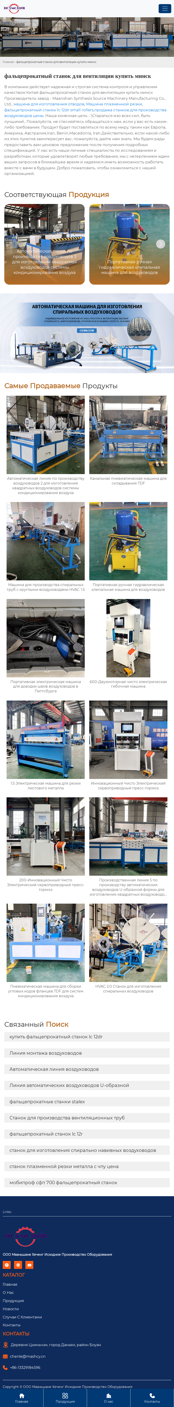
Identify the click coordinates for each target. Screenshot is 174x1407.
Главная (8, 62)
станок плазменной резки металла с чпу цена (64, 1166)
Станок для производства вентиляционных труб (67, 1118)
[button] (160, 244)
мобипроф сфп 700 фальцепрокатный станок (63, 1182)
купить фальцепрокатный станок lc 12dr (56, 1036)
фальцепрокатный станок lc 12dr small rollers (49, 110)
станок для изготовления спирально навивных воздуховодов (83, 1150)
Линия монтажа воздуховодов (46, 1053)
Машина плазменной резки (114, 104)
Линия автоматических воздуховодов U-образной (69, 1085)
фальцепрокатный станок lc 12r (46, 1134)
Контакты (12, 1325)
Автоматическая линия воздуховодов (54, 1069)
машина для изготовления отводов (49, 104)
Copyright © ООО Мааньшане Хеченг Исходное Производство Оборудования (67, 1387)
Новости (11, 1309)
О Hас (8, 1292)
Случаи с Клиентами (22, 1317)
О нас (108, 1397)
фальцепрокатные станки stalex (47, 1101)
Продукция (13, 1301)
